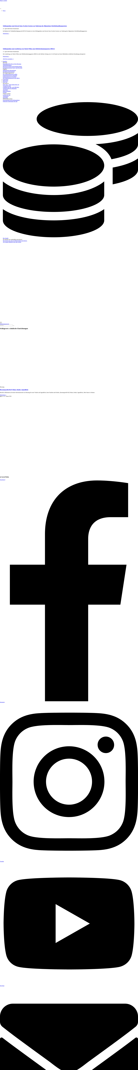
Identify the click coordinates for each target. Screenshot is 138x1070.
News (4, 10)
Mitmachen (5, 80)
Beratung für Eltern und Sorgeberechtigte (12, 66)
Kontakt (5, 92)
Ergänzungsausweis (4, 324)
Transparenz (6, 96)
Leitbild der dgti (6, 95)
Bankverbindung (7, 91)
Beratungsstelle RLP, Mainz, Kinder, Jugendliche (14, 389)
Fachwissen (5, 79)
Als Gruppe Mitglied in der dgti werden (12, 242)
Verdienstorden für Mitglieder (10, 88)
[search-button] (13, 325)
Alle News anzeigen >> (8, 59)
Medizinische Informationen (9, 70)
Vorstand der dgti (7, 86)
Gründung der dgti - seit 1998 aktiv (11, 87)
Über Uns (5, 82)
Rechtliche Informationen (9, 71)
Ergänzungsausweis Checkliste (10, 75)
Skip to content (3, 0)
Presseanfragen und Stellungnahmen (11, 100)
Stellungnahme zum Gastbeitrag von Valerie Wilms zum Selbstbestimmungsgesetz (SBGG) (29, 49)
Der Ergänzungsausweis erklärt (10, 74)
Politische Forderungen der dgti (10, 101)
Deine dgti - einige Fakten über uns (11, 84)
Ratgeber (5, 61)
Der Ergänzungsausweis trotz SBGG (11, 78)
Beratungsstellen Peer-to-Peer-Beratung (12, 64)
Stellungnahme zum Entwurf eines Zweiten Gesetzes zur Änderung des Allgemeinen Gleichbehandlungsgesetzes (35, 26)
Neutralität (5, 97)
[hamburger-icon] (0, 8)
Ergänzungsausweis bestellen (9, 76)
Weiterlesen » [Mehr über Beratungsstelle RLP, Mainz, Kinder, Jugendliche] (3, 395)
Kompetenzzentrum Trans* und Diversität (12, 67)
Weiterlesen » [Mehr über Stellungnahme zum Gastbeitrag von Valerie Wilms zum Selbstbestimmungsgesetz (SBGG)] (6, 56)
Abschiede (5, 89)
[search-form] (6, 325)
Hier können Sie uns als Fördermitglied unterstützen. (15, 240)
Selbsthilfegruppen (7, 65)
